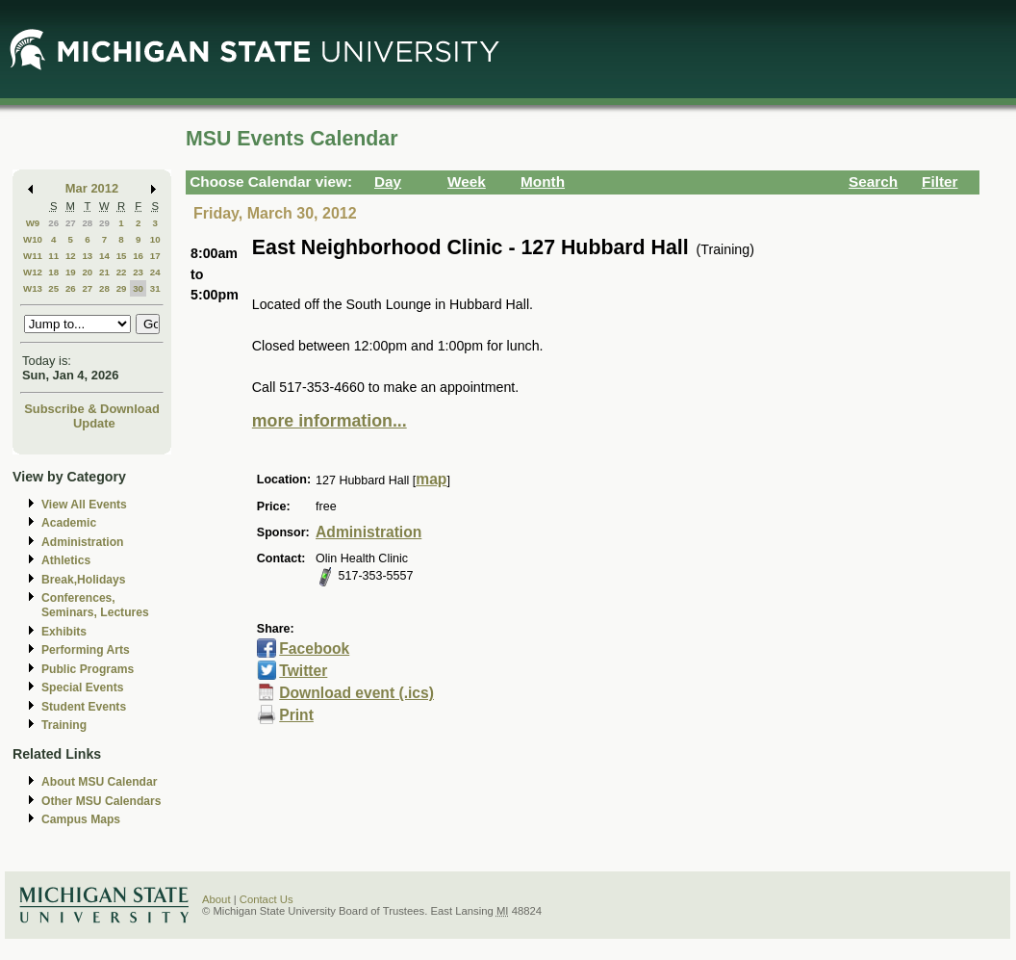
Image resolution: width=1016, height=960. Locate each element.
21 (104, 272)
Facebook (314, 648)
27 (70, 223)
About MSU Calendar (99, 782)
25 (53, 288)
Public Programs (87, 669)
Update (94, 423)
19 (70, 272)
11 (53, 255)
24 (155, 272)
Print (296, 715)
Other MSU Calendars (101, 801)
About (216, 899)
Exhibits (64, 631)
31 (155, 288)
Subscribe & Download (92, 409)
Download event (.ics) (356, 693)
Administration (82, 542)
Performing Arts (85, 650)
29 (104, 223)
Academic (68, 523)
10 (155, 239)
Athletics (65, 560)
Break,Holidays (83, 579)
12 (70, 255)
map (431, 479)
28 (87, 223)
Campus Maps (80, 819)
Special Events (82, 687)
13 (87, 255)
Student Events (83, 707)
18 (53, 272)
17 (155, 255)
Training (64, 725)
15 (121, 255)
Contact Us (266, 899)
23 (138, 272)
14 (104, 255)
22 (121, 272)
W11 (32, 255)
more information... (329, 420)
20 (87, 272)
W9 (33, 223)
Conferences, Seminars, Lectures (95, 605)
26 (53, 223)
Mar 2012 (91, 188)
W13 (32, 288)
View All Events (84, 504)
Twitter (303, 670)
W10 (32, 239)
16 (138, 255)
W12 (32, 272)
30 (138, 288)
